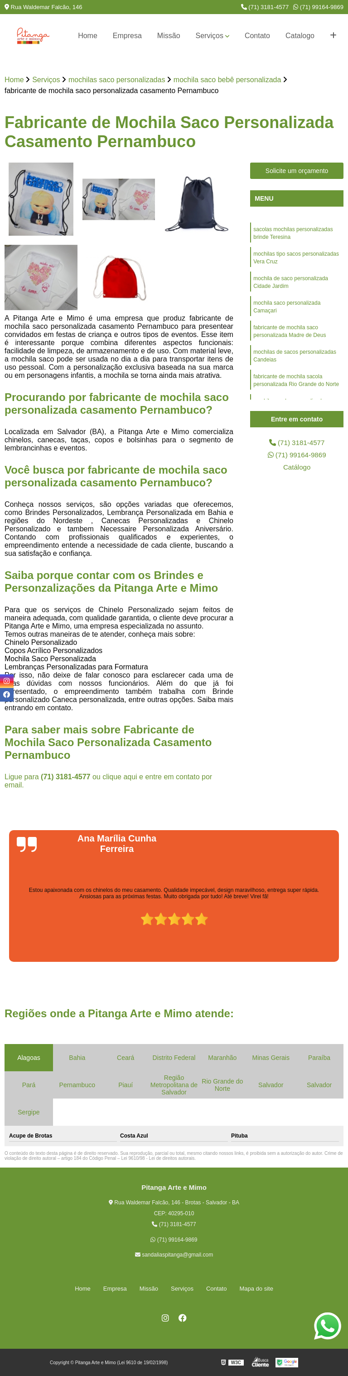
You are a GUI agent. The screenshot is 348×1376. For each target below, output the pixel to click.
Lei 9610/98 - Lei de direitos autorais (157, 1158)
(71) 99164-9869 (318, 7)
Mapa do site (256, 1288)
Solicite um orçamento (297, 171)
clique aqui (119, 777)
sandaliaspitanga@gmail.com (174, 1255)
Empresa (127, 36)
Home (87, 36)
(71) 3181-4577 (265, 7)
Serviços (209, 36)
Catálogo (296, 468)
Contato (257, 36)
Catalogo (299, 36)
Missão (168, 36)
